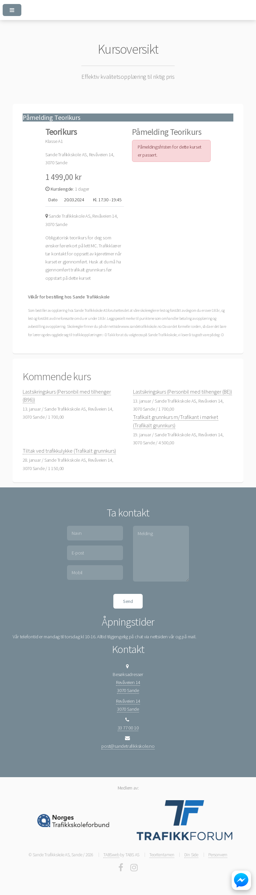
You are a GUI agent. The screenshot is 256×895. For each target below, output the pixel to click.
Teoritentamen (161, 855)
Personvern (217, 855)
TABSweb (111, 855)
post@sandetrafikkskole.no (128, 746)
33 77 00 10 (128, 728)
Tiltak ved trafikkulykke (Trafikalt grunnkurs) (69, 450)
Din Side (191, 855)
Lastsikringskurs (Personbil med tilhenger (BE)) (182, 391)
